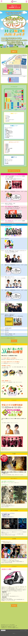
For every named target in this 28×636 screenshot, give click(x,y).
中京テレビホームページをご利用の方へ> (23, 630)
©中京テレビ (14, 633)
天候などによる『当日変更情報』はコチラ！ (14, 7)
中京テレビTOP (3, 630)
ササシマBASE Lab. (9, 206)
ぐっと (6, 177)
